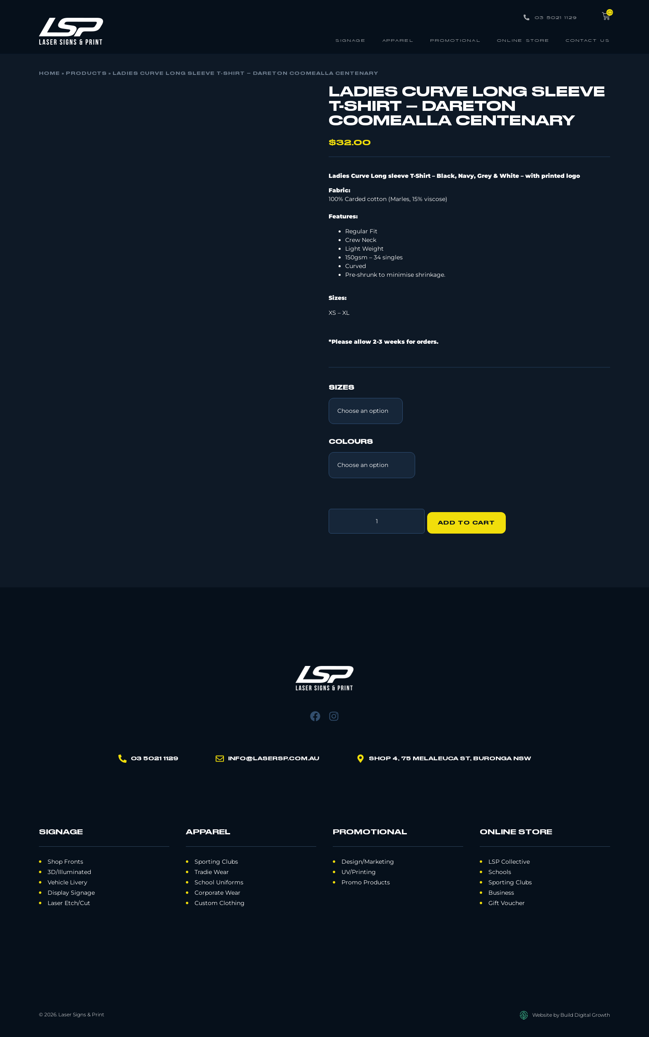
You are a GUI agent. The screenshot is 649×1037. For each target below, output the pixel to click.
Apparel (398, 40)
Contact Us (588, 40)
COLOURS (351, 442)
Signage (350, 40)
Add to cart (469, 519)
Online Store (523, 40)
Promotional (455, 40)
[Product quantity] (377, 519)
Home (49, 74)
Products (86, 74)
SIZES (341, 388)
